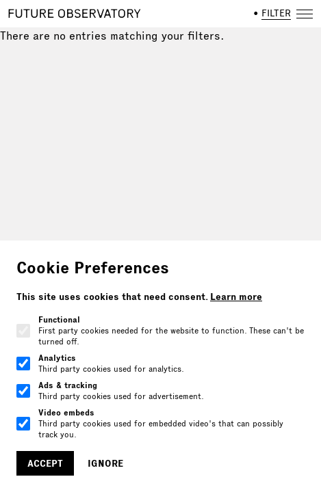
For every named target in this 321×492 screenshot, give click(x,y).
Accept (45, 463)
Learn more (236, 296)
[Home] (74, 13)
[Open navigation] (304, 13)
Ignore (105, 463)
